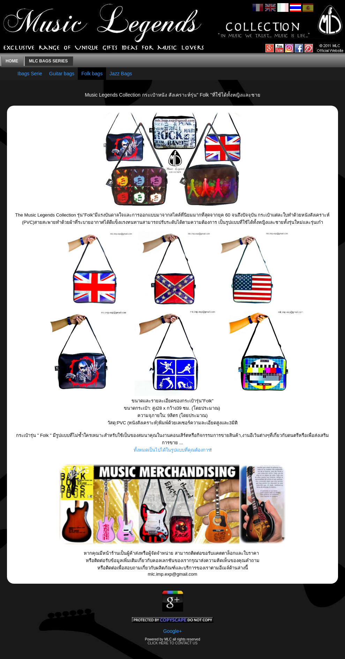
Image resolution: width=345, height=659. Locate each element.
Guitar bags (61, 73)
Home (12, 61)
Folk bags (92, 73)
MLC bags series (48, 61)
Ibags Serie (29, 73)
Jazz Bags (121, 73)
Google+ (172, 631)
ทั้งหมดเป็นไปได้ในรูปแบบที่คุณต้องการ (172, 450)
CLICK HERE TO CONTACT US (172, 643)
